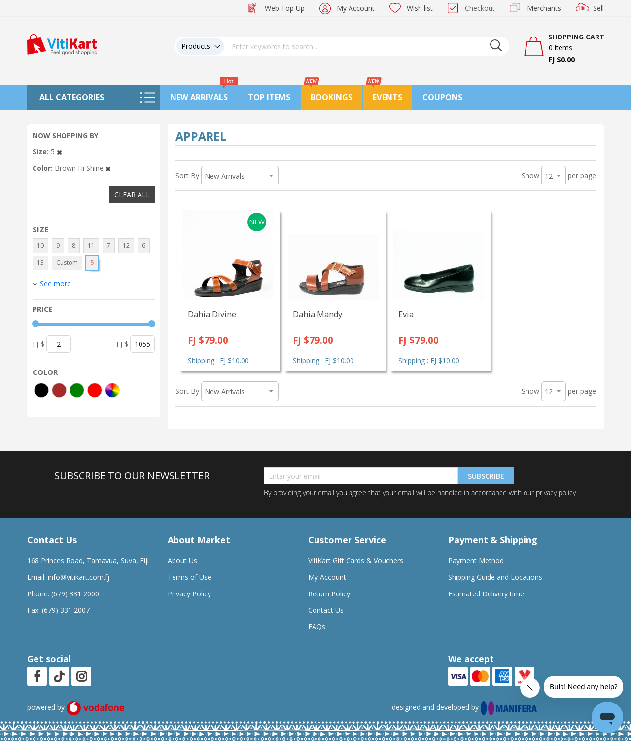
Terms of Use (189, 577)
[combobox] (366, 46)
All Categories (71, 97)
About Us (182, 560)
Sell (598, 8)
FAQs (316, 626)
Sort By (187, 175)
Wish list (420, 8)
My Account (356, 8)
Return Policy (329, 593)
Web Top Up (285, 8)
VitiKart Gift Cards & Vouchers (355, 560)
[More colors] (112, 390)
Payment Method (476, 560)
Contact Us (326, 610)
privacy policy (555, 492)
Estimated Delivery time (486, 593)
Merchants (544, 8)
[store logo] (62, 43)
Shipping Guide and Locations (495, 577)
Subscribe (486, 476)
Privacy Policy (189, 593)
